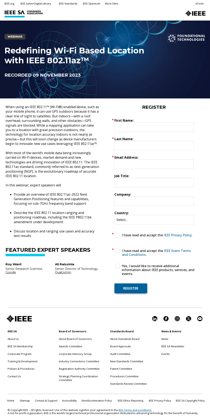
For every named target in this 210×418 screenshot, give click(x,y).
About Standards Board (124, 339)
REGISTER (130, 288)
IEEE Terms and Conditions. (135, 410)
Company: (122, 194)
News (164, 339)
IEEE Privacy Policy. (178, 235)
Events (165, 354)
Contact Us (14, 376)
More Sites (111, 3)
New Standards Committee (126, 361)
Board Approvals (120, 346)
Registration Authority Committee (79, 369)
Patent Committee (121, 369)
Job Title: (121, 176)
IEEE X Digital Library (36, 3)
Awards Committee (70, 346)
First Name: (124, 120)
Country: (121, 213)
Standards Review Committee (128, 384)
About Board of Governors (75, 339)
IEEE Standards (68, 3)
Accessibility (69, 400)
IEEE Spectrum (91, 3)
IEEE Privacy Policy (160, 400)
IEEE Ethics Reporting (130, 400)
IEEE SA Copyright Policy (190, 400)
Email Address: (126, 157)
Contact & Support (46, 400)
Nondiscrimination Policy (97, 400)
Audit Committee (120, 354)
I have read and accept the (157, 235)
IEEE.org (9, 3)
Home (10, 400)
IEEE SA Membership (20, 346)
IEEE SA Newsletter (172, 346)
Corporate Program (20, 354)
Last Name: (123, 139)
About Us (13, 339)
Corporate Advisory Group (75, 354)
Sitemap (25, 400)
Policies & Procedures (21, 369)
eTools (199, 3)
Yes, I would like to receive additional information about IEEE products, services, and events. (158, 270)
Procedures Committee (124, 376)
